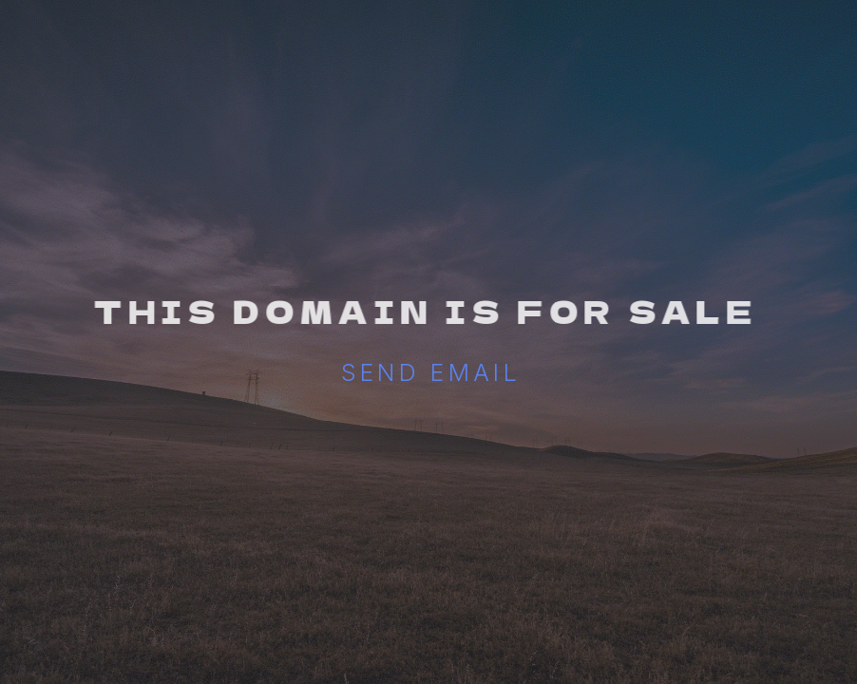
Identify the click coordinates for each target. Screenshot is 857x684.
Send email (431, 372)
